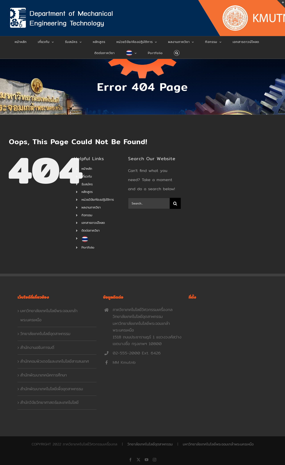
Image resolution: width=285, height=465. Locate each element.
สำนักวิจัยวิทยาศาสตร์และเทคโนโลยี (49, 402)
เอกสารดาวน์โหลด (93, 222)
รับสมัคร (87, 184)
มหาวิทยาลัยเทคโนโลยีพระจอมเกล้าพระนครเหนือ (48, 315)
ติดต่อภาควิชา (90, 230)
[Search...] (149, 203)
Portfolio (87, 247)
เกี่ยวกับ (86, 176)
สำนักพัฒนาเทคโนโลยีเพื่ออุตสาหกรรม (51, 389)
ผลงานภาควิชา (91, 207)
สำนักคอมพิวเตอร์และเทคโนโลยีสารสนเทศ (54, 361)
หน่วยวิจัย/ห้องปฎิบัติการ (97, 199)
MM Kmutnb (124, 362)
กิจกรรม (86, 215)
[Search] (175, 203)
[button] (177, 53)
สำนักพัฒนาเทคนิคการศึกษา (43, 375)
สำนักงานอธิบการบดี (37, 347)
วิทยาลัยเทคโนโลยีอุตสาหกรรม (45, 333)
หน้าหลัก (86, 168)
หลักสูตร (87, 191)
